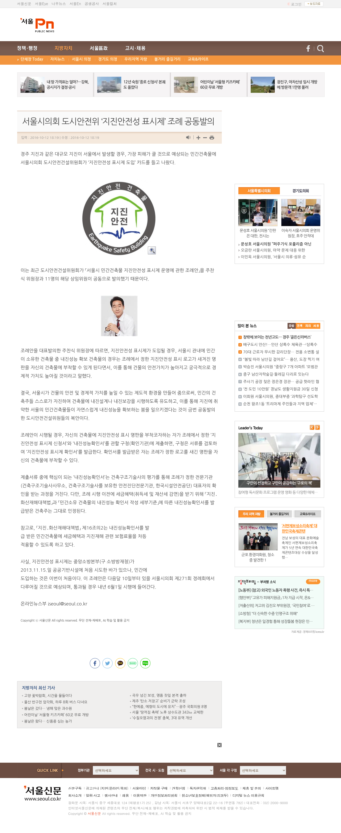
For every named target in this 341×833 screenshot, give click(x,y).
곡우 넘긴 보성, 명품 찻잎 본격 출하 (159, 695)
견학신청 (178, 788)
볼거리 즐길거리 (167, 59)
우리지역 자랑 (135, 59)
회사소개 (75, 795)
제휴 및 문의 (252, 788)
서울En (75, 3)
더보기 (313, 581)
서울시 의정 (81, 59)
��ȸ (316, 326)
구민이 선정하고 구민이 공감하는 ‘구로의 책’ (279, 483)
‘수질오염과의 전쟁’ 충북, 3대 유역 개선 (162, 718)
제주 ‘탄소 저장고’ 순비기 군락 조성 (159, 701)
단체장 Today (32, 59)
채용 (125, 795)
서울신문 (24, 3)
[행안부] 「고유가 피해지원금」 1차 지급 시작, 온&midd (278, 598)
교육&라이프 (198, 59)
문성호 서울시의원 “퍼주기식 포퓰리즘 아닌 (276, 244)
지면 (104, 788)
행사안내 (111, 795)
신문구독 (75, 788)
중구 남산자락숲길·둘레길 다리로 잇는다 (276, 374)
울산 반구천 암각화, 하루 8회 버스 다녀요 (55, 702)
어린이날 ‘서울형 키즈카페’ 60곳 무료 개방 (56, 715)
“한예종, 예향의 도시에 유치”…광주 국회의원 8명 (169, 706)
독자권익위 (198, 788)
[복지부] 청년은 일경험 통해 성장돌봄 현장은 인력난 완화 (281, 621)
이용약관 (139, 795)
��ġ (300, 326)
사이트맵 (272, 788)
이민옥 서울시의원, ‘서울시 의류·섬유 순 (273, 257)
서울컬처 (110, 3)
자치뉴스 (57, 59)
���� (292, 326)
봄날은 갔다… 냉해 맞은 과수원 (48, 708)
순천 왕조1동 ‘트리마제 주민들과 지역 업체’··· (280, 404)
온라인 (114, 788)
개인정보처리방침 (164, 795)
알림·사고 (93, 795)
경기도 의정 (107, 59)
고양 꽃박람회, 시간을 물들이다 (48, 695)
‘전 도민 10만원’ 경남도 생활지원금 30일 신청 (280, 389)
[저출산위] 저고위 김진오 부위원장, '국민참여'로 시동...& (280, 605)
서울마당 (139, 788)
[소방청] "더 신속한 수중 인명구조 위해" (268, 613)
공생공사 (92, 3)
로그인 (296, 4)
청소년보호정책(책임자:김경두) (205, 795)
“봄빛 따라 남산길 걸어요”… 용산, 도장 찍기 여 (281, 359)
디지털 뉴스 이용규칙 (248, 795)
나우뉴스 (59, 3)
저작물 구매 (159, 788)
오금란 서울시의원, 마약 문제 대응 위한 (273, 250)
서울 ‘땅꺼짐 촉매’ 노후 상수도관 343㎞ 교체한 (168, 712)
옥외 (123, 788)
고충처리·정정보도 (224, 788)
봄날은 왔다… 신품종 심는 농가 (48, 721)
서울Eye (41, 3)
